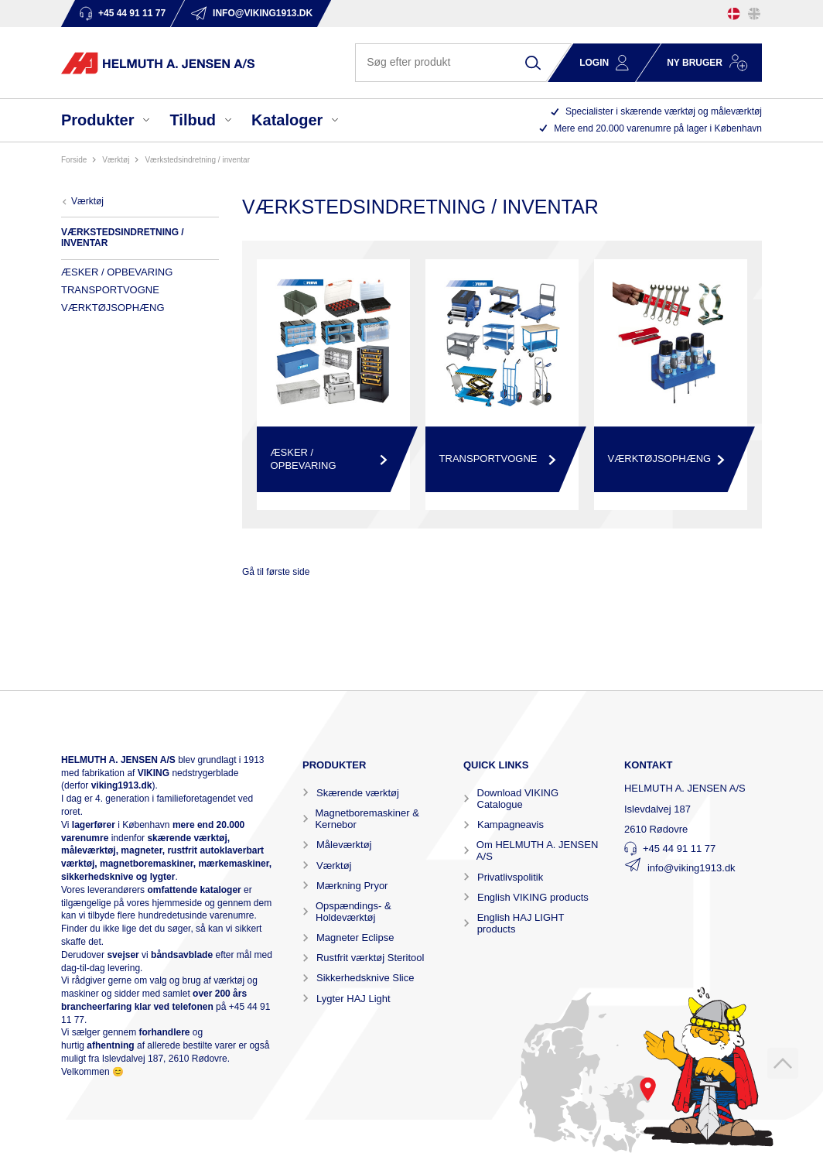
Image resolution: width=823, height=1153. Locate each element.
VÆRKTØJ (115, 160)
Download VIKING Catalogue (518, 798)
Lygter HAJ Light (353, 998)
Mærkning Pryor (352, 885)
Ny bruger (694, 62)
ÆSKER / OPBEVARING (116, 272)
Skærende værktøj (357, 793)
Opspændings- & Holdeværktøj (353, 911)
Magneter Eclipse (355, 937)
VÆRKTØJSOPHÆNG (113, 307)
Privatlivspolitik (510, 877)
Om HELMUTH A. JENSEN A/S (537, 850)
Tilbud (192, 119)
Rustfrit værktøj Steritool (370, 957)
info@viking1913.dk (691, 868)
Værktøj (334, 865)
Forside (74, 160)
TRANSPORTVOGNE (110, 290)
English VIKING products (533, 897)
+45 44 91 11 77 (679, 848)
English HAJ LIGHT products (520, 923)
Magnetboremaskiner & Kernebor (366, 818)
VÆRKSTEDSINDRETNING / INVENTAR (197, 160)
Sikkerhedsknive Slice (365, 978)
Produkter (97, 119)
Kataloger (287, 119)
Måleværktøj (344, 844)
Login (594, 62)
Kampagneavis (510, 824)
